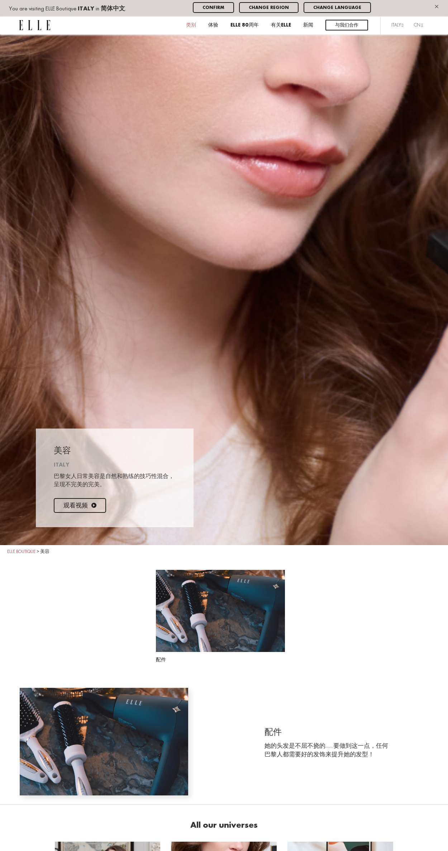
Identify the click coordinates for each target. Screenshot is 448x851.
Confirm (213, 7)
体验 (213, 25)
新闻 (308, 25)
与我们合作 (346, 25)
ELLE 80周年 (244, 25)
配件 (220, 616)
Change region (269, 7)
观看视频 (79, 506)
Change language (337, 7)
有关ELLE (281, 25)
